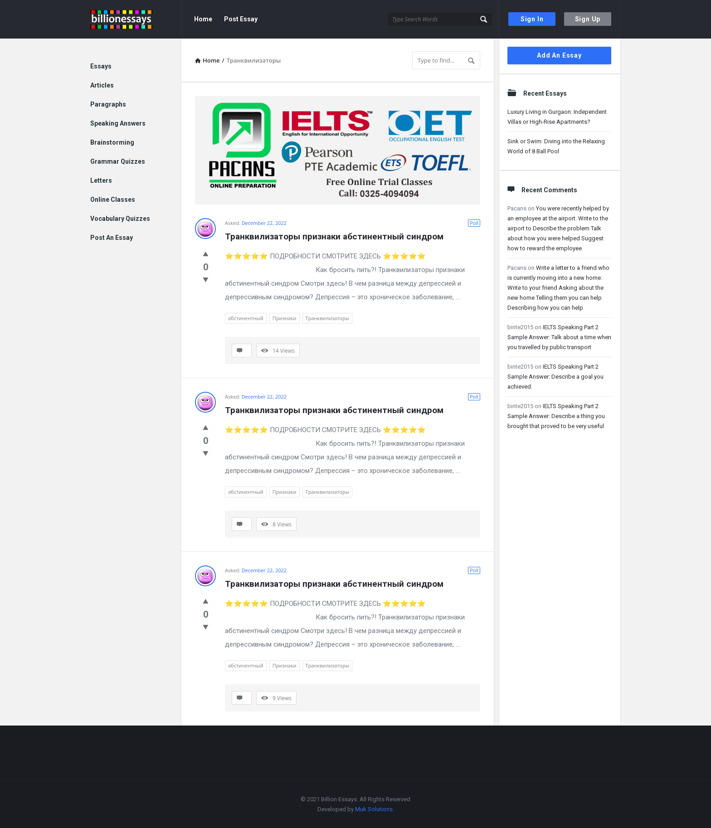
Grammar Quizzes (117, 161)
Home (203, 19)
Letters (101, 180)
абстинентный (245, 318)
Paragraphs (108, 104)
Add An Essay (559, 55)
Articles (102, 85)
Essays (101, 66)
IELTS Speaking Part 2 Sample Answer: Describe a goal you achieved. (555, 376)
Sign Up (588, 19)
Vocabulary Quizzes (120, 218)
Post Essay (241, 19)
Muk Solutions (374, 809)
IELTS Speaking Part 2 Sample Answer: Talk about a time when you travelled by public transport (559, 337)
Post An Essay (111, 237)
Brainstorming (112, 142)
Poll (474, 222)
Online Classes (112, 199)
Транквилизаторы (328, 318)
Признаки (285, 318)
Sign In (532, 19)
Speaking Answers (118, 123)
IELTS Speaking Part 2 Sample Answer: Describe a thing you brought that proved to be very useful (556, 416)
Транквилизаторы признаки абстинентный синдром (334, 236)
